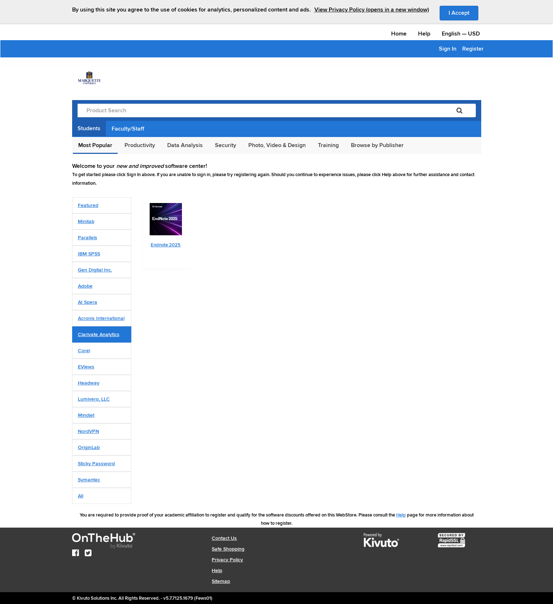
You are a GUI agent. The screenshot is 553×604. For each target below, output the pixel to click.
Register (473, 48)
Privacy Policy (227, 560)
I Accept (463, 12)
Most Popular (95, 145)
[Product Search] (261, 110)
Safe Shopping (228, 549)
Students (89, 128)
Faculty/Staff (128, 128)
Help (424, 33)
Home (399, 33)
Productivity (140, 145)
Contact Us (224, 538)
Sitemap (221, 581)
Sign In (447, 48)
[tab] (101, 205)
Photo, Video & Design (277, 145)
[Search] (459, 110)
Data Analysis (185, 145)
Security (225, 145)
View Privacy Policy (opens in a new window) (371, 9)
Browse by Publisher (377, 145)
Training (328, 145)
